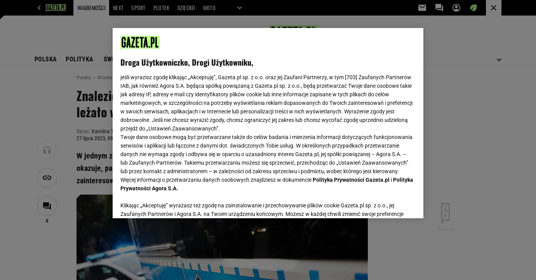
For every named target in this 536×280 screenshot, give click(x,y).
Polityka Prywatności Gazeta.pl (351, 180)
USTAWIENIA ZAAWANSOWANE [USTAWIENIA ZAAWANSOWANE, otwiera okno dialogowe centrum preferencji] (171, 203)
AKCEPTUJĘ (389, 203)
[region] (268, 123)
